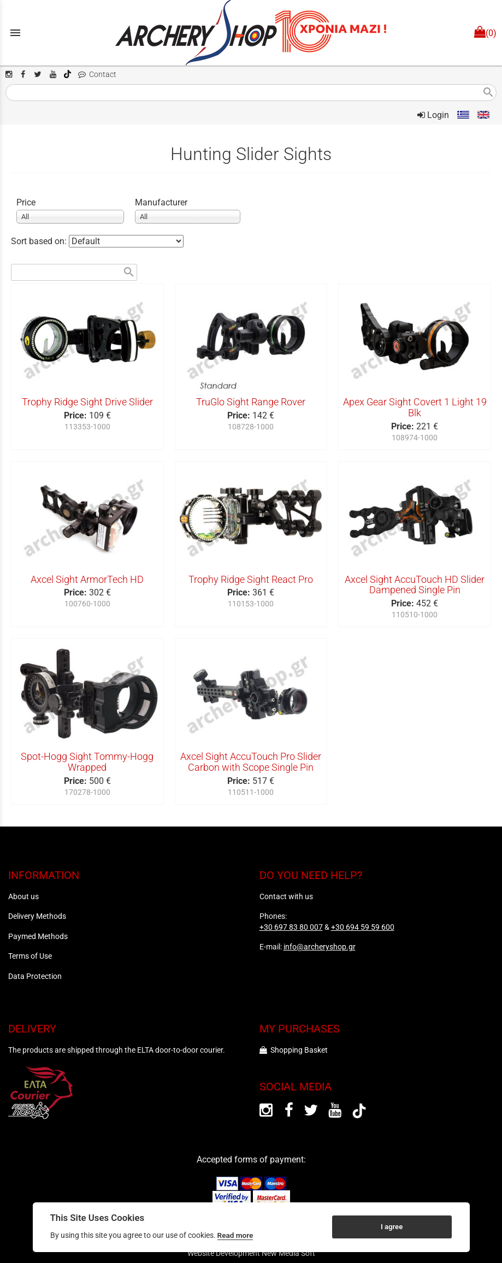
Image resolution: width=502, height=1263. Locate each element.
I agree (392, 1227)
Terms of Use (30, 956)
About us (23, 896)
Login (433, 115)
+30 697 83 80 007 (291, 927)
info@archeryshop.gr (320, 946)
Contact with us (286, 896)
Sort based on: (40, 241)
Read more (235, 1235)
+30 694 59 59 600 (362, 927)
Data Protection (35, 976)
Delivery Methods (37, 916)
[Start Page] (251, 33)
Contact (97, 74)
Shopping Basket (293, 1050)
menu (15, 32)
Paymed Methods (38, 936)
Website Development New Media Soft (251, 1253)
